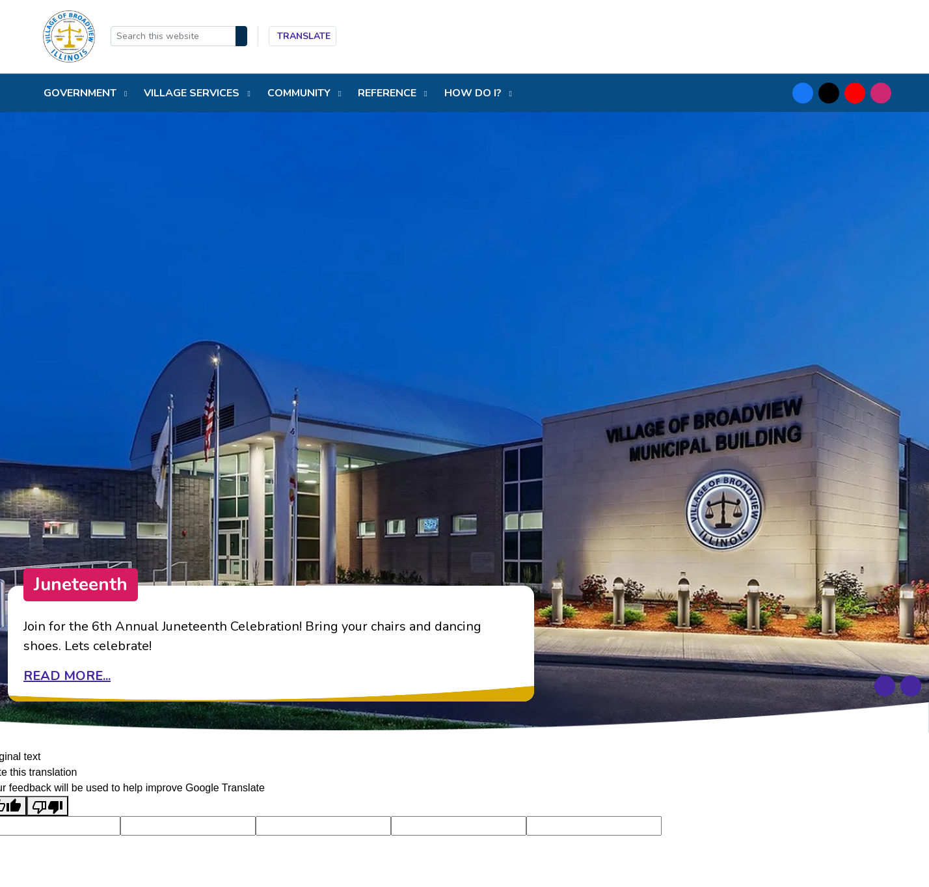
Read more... (67, 676)
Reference (388, 93)
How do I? (474, 93)
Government (81, 93)
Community (300, 93)
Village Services (193, 93)
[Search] (241, 36)
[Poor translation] (47, 806)
